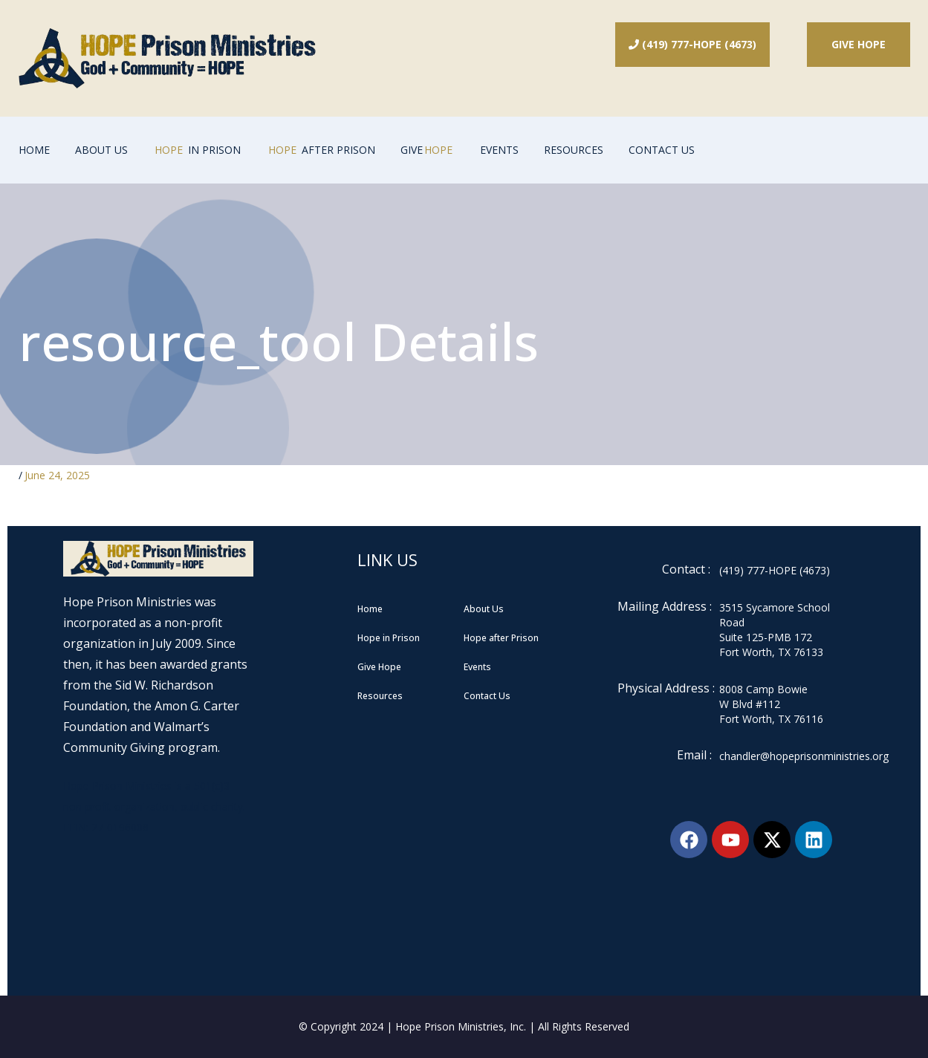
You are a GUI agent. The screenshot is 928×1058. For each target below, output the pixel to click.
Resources (573, 150)
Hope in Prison (388, 638)
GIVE (427, 149)
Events (499, 150)
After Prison (320, 149)
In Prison (197, 149)
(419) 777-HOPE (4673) (692, 44)
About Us (101, 150)
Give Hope (858, 44)
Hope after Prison (501, 638)
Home (34, 150)
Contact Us (662, 150)
